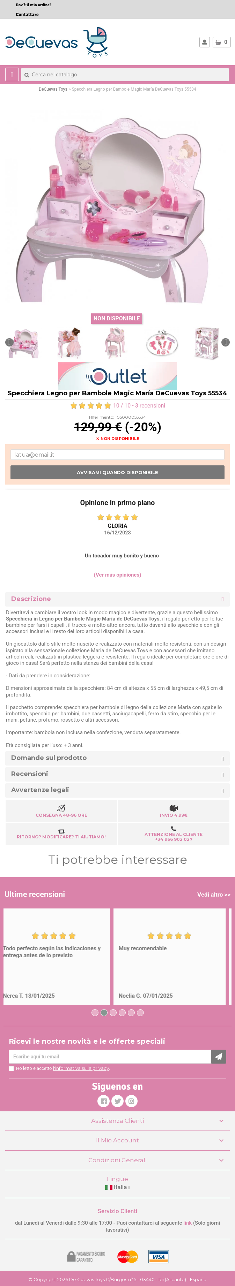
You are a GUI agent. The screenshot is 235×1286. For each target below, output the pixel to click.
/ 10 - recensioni (117, 405)
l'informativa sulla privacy (81, 1068)
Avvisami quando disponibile (117, 472)
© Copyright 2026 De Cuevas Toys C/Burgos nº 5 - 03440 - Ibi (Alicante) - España (117, 1279)
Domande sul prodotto (49, 758)
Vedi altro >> (213, 894)
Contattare (27, 14)
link (188, 1223)
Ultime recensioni (35, 894)
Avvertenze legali (40, 790)
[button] (9, 342)
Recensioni (29, 774)
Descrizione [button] (31, 599)
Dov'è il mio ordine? (33, 5)
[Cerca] (125, 75)
